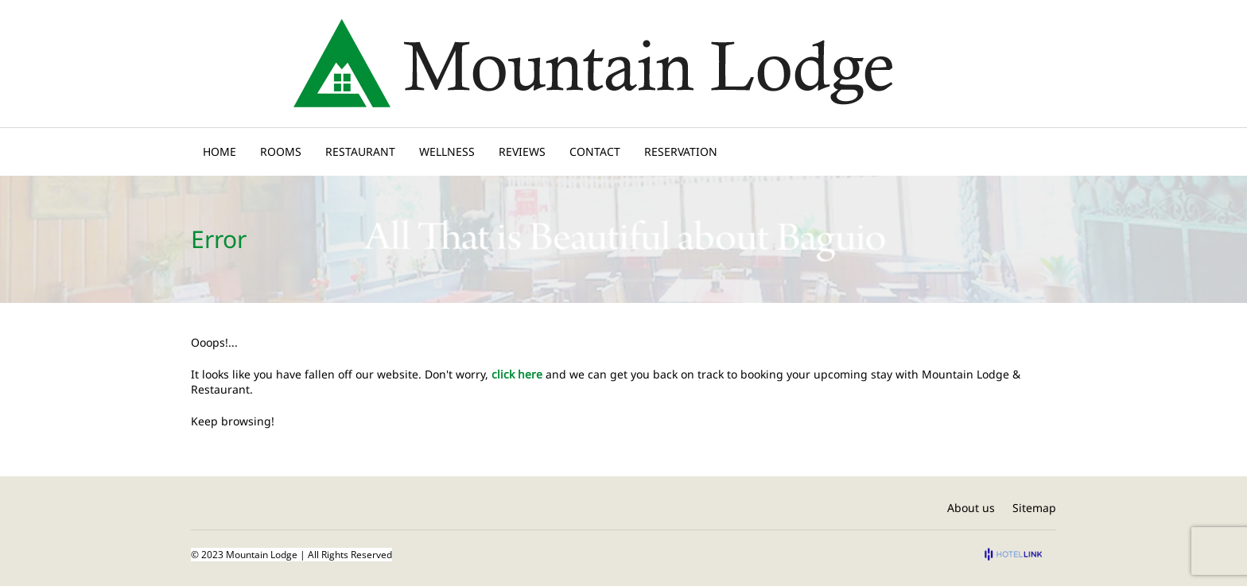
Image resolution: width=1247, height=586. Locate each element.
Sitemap (1034, 507)
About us (971, 507)
